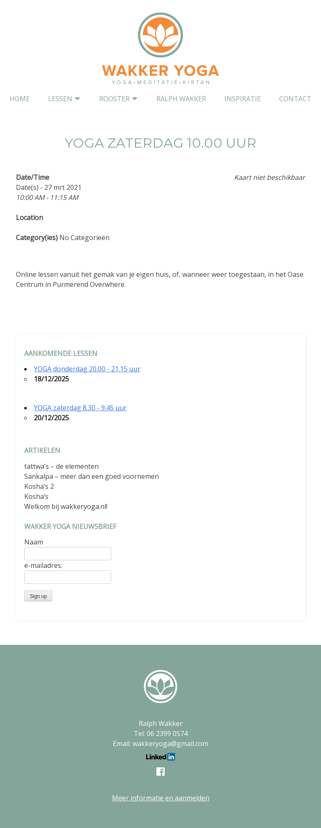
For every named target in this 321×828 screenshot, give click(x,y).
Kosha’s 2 (39, 486)
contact (295, 98)
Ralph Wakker (181, 98)
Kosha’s (36, 496)
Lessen (60, 98)
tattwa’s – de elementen (61, 466)
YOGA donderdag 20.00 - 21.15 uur (87, 368)
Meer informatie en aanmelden (160, 797)
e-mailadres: (43, 565)
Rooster (114, 98)
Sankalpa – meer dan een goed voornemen (91, 476)
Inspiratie (242, 98)
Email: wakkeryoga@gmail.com (160, 743)
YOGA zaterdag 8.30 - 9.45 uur (80, 407)
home (20, 98)
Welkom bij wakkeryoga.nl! (65, 506)
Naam (33, 542)
